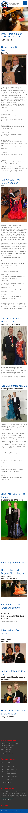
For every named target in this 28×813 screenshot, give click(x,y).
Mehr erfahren (7, 782)
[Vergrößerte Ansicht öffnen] (14, 69)
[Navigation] (25, 3)
